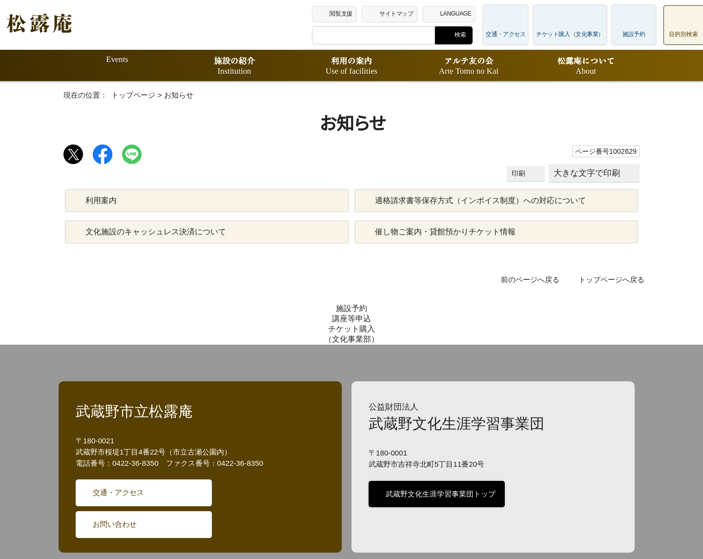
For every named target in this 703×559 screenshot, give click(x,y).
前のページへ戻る (536, 279)
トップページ (126, 95)
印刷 (520, 173)
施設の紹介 (234, 65)
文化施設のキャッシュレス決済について (150, 232)
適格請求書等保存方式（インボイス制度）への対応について (473, 201)
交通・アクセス (515, 34)
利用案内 (101, 201)
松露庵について (585, 65)
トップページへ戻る (613, 279)
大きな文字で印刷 (587, 173)
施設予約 (633, 34)
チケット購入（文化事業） (575, 34)
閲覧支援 (351, 13)
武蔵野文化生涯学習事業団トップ (439, 444)
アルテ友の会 (468, 65)
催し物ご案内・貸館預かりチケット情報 (439, 232)
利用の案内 (351, 65)
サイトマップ (408, 13)
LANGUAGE (468, 13)
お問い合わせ (114, 474)
